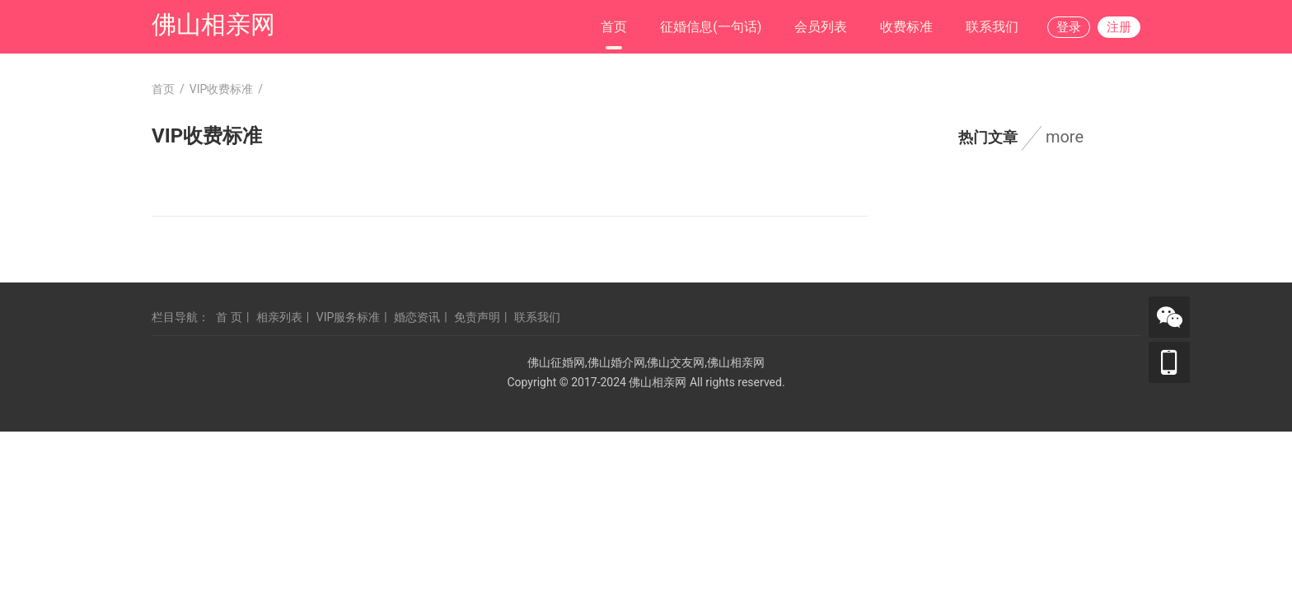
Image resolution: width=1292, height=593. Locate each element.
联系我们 (992, 27)
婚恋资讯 (417, 317)
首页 (614, 27)
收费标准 (906, 27)
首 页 (228, 317)
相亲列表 (279, 317)
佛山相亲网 (213, 24)
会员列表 (820, 27)
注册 (1119, 27)
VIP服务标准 (348, 317)
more (1065, 137)
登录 (1068, 27)
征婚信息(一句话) (710, 27)
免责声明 (477, 317)
